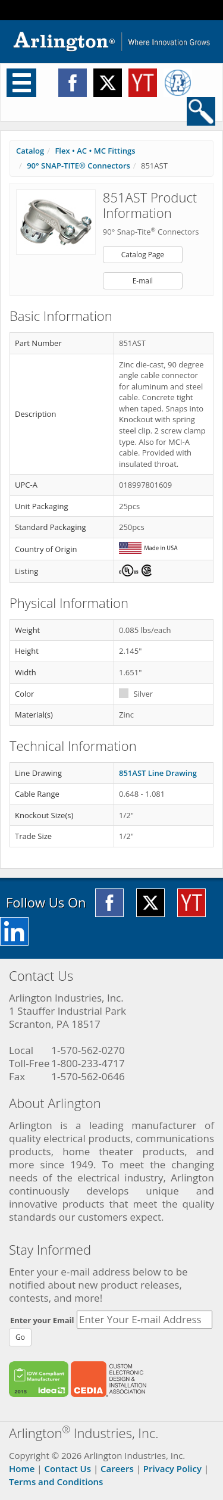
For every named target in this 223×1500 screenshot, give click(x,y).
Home (21, 1468)
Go (20, 1337)
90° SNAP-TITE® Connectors (78, 165)
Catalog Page (142, 255)
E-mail (143, 281)
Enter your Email (42, 1320)
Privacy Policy (172, 1468)
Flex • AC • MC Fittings (95, 150)
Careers (117, 1468)
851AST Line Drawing (158, 773)
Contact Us (67, 1468)
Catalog (30, 150)
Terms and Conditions (56, 1481)
